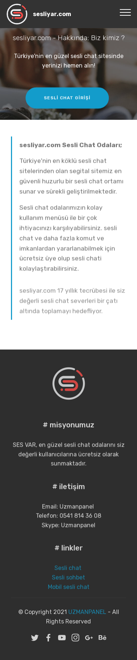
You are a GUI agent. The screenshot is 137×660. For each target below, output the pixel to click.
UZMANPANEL (87, 617)
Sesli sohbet (68, 585)
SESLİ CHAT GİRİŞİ (67, 98)
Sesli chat (68, 576)
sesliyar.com (52, 14)
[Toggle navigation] (125, 12)
